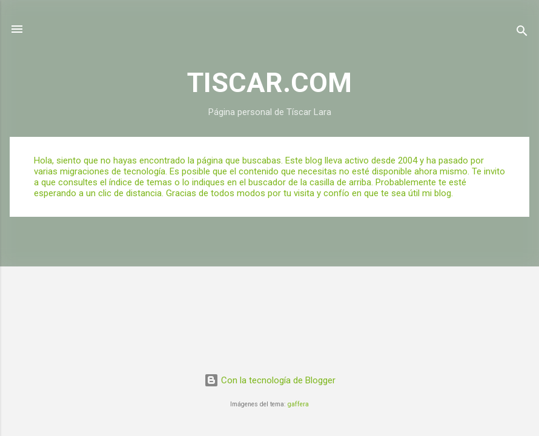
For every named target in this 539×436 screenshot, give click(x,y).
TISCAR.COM (269, 83)
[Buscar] (522, 33)
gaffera (298, 404)
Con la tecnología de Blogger (270, 380)
